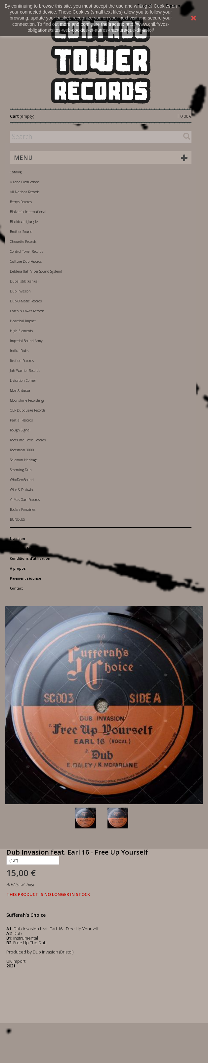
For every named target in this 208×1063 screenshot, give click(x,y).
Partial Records (21, 420)
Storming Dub (20, 469)
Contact (16, 588)
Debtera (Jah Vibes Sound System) (36, 271)
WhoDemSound (22, 479)
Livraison (17, 538)
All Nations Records (24, 192)
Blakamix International (28, 211)
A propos (18, 568)
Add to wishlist (20, 885)
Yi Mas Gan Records (25, 499)
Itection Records (22, 360)
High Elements (21, 331)
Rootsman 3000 (22, 450)
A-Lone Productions (24, 182)
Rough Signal (20, 430)
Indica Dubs (19, 350)
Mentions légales (24, 548)
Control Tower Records (26, 251)
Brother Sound (21, 231)
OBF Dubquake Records (27, 410)
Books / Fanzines (22, 509)
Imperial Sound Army (26, 340)
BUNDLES (17, 519)
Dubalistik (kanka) (24, 281)
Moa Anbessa (20, 390)
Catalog (15, 172)
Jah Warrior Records (25, 370)
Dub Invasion (20, 291)
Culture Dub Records (26, 261)
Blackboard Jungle (24, 221)
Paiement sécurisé (25, 578)
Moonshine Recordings (27, 400)
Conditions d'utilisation (30, 558)
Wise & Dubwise (22, 489)
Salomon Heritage (23, 460)
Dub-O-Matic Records (26, 301)
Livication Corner (23, 380)
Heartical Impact (23, 321)
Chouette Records (23, 241)
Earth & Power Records (27, 311)
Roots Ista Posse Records (28, 440)
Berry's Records (21, 201)
